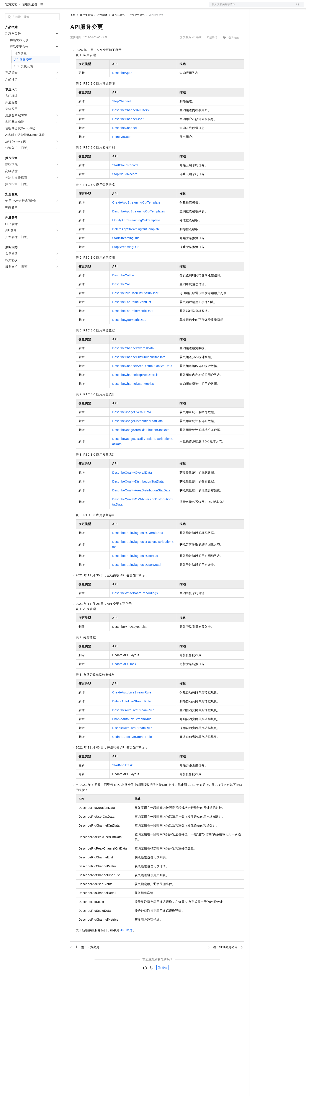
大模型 (44, 7)
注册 (280, 6)
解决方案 (70, 7)
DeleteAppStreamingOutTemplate (136, 243)
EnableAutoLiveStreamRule (132, 733)
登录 (296, 6)
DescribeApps (122, 86)
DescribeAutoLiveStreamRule (133, 724)
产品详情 (212, 51)
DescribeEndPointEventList (131, 316)
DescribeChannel (124, 142)
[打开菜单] (7, 7)
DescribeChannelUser (128, 133)
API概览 (126, 944)
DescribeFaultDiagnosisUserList (135, 569)
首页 (72, 28)
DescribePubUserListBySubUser (135, 307)
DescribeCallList (124, 289)
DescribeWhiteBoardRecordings (135, 607)
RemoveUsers (122, 150)
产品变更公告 (137, 28)
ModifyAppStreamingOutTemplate (136, 234)
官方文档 (11, 18)
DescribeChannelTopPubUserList (135, 388)
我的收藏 (233, 51)
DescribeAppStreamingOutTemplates (138, 225)
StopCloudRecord (124, 188)
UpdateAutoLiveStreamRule (132, 750)
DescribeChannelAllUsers (130, 124)
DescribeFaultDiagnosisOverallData (137, 546)
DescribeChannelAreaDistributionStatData (142, 380)
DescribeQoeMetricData (129, 333)
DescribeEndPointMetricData (132, 324)
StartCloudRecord (125, 179)
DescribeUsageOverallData (131, 426)
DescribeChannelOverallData (133, 362)
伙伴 (117, 7)
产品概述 (102, 28)
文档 (250, 6)
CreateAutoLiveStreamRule (131, 706)
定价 (94, 7)
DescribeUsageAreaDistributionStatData (141, 443)
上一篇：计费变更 (84, 961)
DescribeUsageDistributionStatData (137, 435)
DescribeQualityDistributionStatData (137, 495)
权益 (83, 7)
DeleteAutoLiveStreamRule (131, 715)
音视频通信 (29, 18)
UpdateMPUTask (124, 678)
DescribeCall (121, 298)
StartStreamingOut (125, 252)
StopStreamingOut (125, 261)
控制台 (270, 6)
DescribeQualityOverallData (132, 486)
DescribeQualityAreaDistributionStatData (141, 504)
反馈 (162, 981)
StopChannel (121, 115)
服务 (128, 7)
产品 (56, 7)
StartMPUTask (122, 779)
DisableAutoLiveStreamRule (132, 742)
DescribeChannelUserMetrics (133, 397)
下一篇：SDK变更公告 (225, 961)
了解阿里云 (142, 7)
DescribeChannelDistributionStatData (138, 371)
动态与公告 (118, 28)
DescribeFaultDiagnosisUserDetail (136, 578)
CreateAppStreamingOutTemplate (136, 216)
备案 (259, 6)
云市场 (105, 7)
